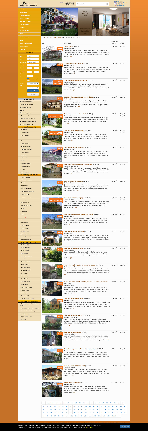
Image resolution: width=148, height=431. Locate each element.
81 (78, 412)
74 (51, 412)
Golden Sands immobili (26, 256)
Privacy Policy (89, 427)
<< (43, 403)
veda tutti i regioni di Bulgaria (27, 298)
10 (56, 403)
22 (103, 403)
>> (119, 416)
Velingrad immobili (25, 290)
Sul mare (23, 182)
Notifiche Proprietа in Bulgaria (27, 118)
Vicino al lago (24, 211)
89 (109, 412)
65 (101, 409)
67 (109, 409)
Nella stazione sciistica (26, 188)
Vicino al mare (24, 185)
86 (97, 412)
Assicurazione (24, 37)
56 (66, 409)
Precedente (50, 403)
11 (60, 403)
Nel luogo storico (25, 231)
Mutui (21, 40)
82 (82, 412)
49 (124, 406)
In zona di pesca (25, 225)
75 (55, 412)
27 (122, 403)
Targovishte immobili (26, 281)
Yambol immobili (25, 295)
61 (86, 409)
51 (47, 409)
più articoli (23, 319)
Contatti (22, 49)
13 (68, 403)
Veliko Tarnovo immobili (26, 287)
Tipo (21, 56)
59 (78, 409)
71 (124, 409)
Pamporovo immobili (26, 261)
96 (51, 416)
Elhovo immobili (24, 253)
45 (109, 406)
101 (72, 416)
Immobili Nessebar (25, 258)
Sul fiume (23, 214)
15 (76, 403)
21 (99, 403)
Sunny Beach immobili (26, 278)
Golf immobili (24, 155)
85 (94, 412)
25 (115, 403)
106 (95, 416)
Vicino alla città (24, 222)
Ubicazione (23, 62)
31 (55, 406)
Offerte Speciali (24, 24)
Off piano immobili (25, 172)
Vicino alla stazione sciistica (27, 191)
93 (124, 412)
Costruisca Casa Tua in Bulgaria (28, 121)
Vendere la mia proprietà (26, 104)
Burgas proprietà (25, 250)
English (120, 2)
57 (70, 409)
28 (43, 406)
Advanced (33, 94)
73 (47, 412)
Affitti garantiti (24, 157)
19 (91, 403)
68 (113, 409)
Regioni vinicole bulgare (26, 316)
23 (107, 403)
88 (105, 412)
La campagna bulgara (26, 313)
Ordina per (22, 84)
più (71, 56)
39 (86, 406)
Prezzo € (22, 68)
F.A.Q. (22, 34)
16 (80, 403)
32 (59, 406)
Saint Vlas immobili (25, 267)
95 (47, 416)
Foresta (23, 169)
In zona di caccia (25, 228)
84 (90, 412)
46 (113, 406)
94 (43, 416)
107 (99, 416)
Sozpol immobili (24, 276)
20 (95, 403)
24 (111, 403)
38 (82, 406)
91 (117, 412)
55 (63, 409)
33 (63, 406)
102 (76, 416)
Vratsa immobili (24, 293)
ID (20, 76)
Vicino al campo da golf (26, 205)
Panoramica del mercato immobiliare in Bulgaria (29, 304)
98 (59, 416)
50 (43, 409)
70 (121, 409)
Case (22, 138)
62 (90, 409)
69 (117, 409)
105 (90, 416)
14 (72, 403)
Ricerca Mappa (24, 18)
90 (113, 412)
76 (59, 412)
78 (66, 412)
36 (74, 406)
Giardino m (22, 72)
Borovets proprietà (25, 247)
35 (70, 406)
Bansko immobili (25, 244)
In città (22, 219)
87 (101, 412)
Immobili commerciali (26, 163)
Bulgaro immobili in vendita (67, 2)
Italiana (119, 6)
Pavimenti (22, 65)
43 (101, 406)
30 (51, 406)
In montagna (24, 199)
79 (70, 412)
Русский (119, 4)
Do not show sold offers (32, 79)
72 (43, 412)
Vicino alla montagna (26, 239)
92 (121, 412)
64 (97, 409)
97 (55, 416)
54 (59, 409)
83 (86, 412)
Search (33, 90)
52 (51, 409)
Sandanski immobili (25, 270)
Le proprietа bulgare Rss (26, 124)
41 (94, 406)
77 (63, 412)
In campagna (24, 217)
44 (105, 406)
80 (74, 412)
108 (104, 416)
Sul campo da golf (25, 202)
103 (81, 416)
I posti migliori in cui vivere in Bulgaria (29, 308)
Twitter (22, 110)
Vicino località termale (26, 197)
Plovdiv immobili (25, 264)
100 (67, 416)
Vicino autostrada (25, 234)
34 (66, 406)
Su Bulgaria (23, 12)
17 (84, 403)
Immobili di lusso (25, 132)
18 (87, 403)
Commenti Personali (26, 43)
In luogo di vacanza (25, 236)
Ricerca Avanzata (25, 15)
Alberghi (23, 160)
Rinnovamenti (24, 46)
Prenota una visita (25, 115)
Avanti (114, 416)
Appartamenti (24, 129)
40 (90, 406)
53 (55, 409)
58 (74, 409)
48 (121, 406)
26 (118, 403)
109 (108, 416)
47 (117, 406)
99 (63, 416)
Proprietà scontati (25, 21)
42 (97, 406)
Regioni (22, 27)
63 (94, 409)
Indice (22, 9)
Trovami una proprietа (25, 113)
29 (47, 406)
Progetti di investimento (26, 149)
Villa (22, 140)
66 (105, 409)
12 (64, 403)
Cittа (21, 59)
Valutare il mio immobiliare (26, 101)
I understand (125, 427)
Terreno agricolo (25, 143)
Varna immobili (24, 284)
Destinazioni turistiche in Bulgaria (28, 311)
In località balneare (25, 177)
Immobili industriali (25, 166)
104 (85, 416)
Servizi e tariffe (24, 30)
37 (78, 406)
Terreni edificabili (25, 152)
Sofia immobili (24, 273)
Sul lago (23, 208)
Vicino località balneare (26, 180)
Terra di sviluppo (25, 135)
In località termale (25, 194)
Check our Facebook (25, 107)
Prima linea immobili (25, 146)
